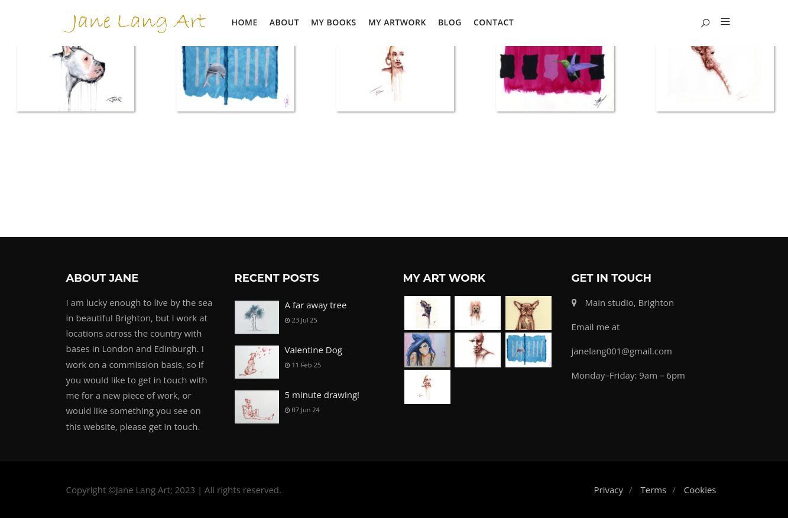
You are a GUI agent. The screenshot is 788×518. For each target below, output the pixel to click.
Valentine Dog (313, 350)
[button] (721, 22)
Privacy (608, 490)
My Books (333, 22)
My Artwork (397, 22)
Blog (450, 22)
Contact (494, 22)
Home (245, 22)
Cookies (700, 490)
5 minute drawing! (322, 394)
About (284, 22)
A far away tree (316, 305)
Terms (653, 490)
